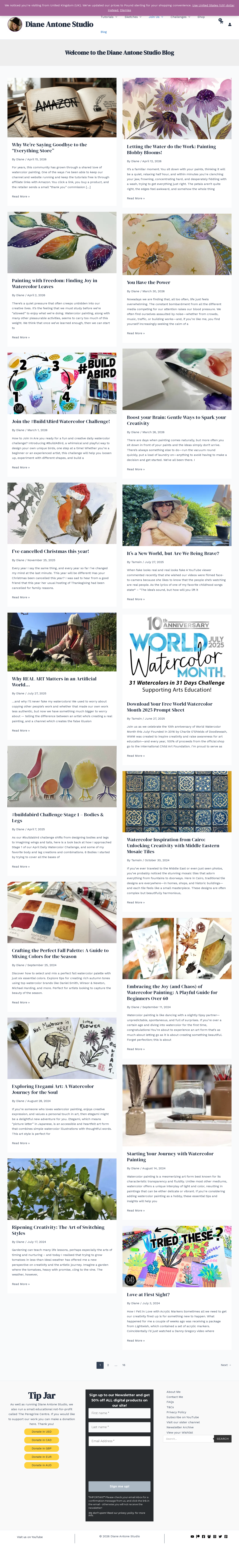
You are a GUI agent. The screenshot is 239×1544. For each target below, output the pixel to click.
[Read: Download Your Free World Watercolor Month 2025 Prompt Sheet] (177, 646)
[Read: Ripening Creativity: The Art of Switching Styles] (62, 1180)
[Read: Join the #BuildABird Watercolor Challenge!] (62, 374)
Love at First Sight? (148, 1285)
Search (223, 1445)
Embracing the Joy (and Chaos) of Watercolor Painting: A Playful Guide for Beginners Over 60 (172, 983)
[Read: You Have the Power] (177, 235)
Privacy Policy (174, 1410)
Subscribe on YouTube (180, 1417)
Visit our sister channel (180, 1424)
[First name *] (120, 1404)
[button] (108, 20)
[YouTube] (192, 1528)
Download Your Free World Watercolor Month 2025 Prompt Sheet (169, 698)
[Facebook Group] (209, 1528)
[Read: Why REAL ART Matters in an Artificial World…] (62, 632)
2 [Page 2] (108, 1356)
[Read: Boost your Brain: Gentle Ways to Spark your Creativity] (177, 370)
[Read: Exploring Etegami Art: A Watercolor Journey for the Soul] (62, 1039)
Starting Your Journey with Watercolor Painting (170, 1147)
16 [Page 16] (123, 1356)
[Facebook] (203, 1528)
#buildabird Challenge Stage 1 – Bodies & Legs (58, 808)
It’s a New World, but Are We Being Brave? (173, 544)
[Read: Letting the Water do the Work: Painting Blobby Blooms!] (177, 99)
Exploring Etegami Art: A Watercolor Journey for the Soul (53, 1080)
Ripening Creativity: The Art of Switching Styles (58, 1221)
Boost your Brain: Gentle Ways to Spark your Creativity (176, 411)
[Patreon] (198, 1528)
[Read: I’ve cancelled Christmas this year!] (62, 504)
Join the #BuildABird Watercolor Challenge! (61, 412)
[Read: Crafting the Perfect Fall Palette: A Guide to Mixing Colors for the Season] (62, 903)
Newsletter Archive (177, 1431)
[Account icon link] (230, 20)
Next (226, 1356)
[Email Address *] (120, 1433)
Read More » (21, 187)
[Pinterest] (226, 1528)
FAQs (167, 1397)
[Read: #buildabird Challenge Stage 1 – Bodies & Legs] (62, 767)
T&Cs (167, 1404)
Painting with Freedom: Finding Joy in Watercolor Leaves (54, 274)
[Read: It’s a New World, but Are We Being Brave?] (177, 506)
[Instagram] (214, 1528)
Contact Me (172, 1390)
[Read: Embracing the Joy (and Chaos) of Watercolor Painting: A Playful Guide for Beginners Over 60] (177, 939)
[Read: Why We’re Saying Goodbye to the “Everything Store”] (62, 98)
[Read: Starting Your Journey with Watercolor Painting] (177, 1096)
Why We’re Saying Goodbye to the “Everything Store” (49, 138)
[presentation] (104, 1455)
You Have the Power (148, 273)
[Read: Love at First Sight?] (177, 1247)
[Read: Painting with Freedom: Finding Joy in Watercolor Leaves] (62, 233)
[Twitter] (220, 1528)
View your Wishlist (177, 1438)
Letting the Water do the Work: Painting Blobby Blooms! (171, 140)
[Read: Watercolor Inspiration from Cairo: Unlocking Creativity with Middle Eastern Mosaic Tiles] (177, 792)
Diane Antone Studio (59, 20)
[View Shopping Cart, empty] (221, 20)
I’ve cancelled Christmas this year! (50, 542)
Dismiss (125, 10)
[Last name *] (120, 1418)
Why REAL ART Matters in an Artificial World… (54, 672)
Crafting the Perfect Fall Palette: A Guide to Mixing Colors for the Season (60, 944)
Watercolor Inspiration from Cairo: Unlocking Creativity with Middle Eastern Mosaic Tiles (173, 836)
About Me (171, 1383)
